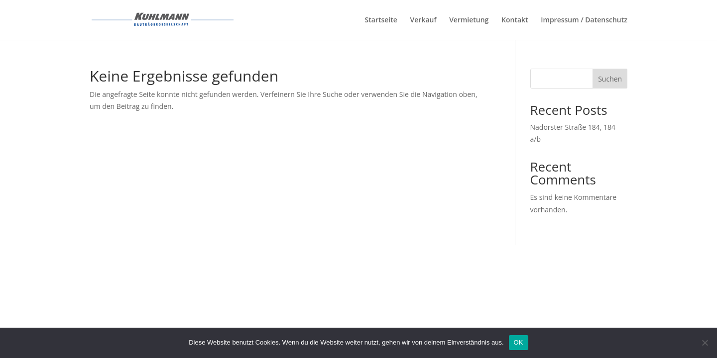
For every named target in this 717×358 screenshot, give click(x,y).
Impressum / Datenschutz (584, 20)
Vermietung (468, 20)
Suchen (610, 79)
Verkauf (423, 20)
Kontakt (514, 20)
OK (518, 342)
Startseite (381, 20)
